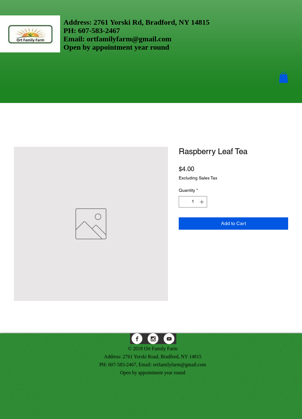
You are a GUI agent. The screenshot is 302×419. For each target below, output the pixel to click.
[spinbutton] (192, 201)
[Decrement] (183, 201)
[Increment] (202, 201)
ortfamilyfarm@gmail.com (129, 39)
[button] (283, 77)
